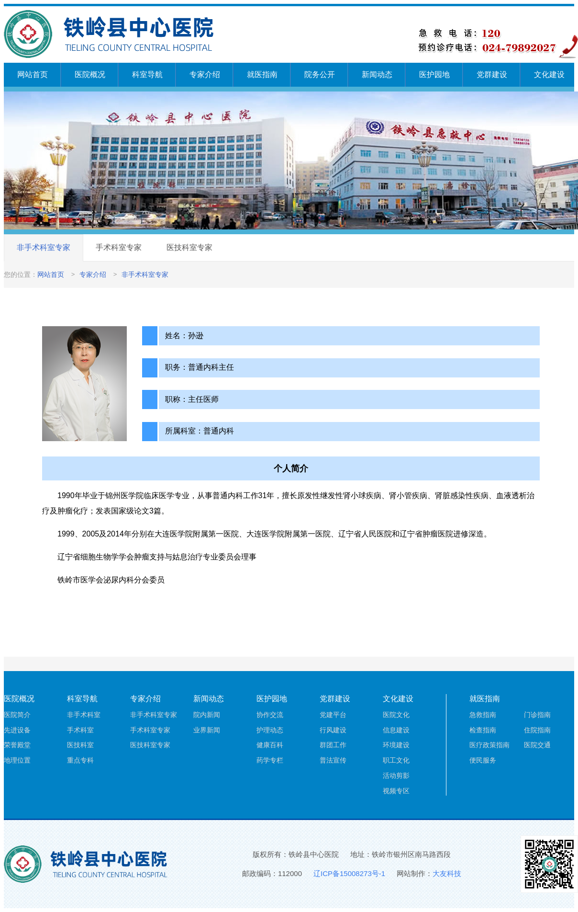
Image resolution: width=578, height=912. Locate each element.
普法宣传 (333, 760)
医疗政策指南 (489, 745)
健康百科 (269, 745)
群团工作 (333, 745)
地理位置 (17, 760)
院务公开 (319, 74)
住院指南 (537, 730)
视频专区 (396, 791)
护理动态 (269, 730)
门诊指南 (537, 714)
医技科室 (80, 745)
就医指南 (262, 74)
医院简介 (17, 714)
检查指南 (482, 730)
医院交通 (537, 745)
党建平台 (333, 714)
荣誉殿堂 (17, 745)
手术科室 (80, 730)
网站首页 (32, 74)
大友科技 (447, 873)
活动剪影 (396, 775)
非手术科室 (83, 714)
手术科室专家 (119, 247)
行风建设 (333, 730)
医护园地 (434, 74)
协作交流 (269, 714)
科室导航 (147, 74)
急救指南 (482, 714)
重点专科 (80, 760)
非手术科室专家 (43, 247)
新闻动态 (377, 74)
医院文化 (396, 714)
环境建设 (396, 745)
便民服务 (482, 760)
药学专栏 (269, 760)
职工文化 (396, 760)
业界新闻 (206, 730)
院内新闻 (206, 714)
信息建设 (396, 730)
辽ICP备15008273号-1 (349, 873)
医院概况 (90, 74)
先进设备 (17, 730)
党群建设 (492, 74)
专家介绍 (204, 74)
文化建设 (549, 74)
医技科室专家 (189, 247)
